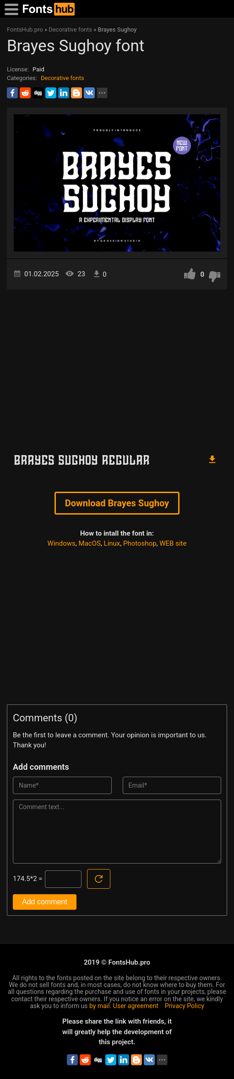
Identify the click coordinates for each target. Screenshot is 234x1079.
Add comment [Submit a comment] (44, 902)
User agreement (135, 1005)
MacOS (90, 543)
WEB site (172, 543)
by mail (99, 1005)
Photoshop (140, 543)
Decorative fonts (62, 78)
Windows (62, 543)
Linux (112, 543)
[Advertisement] (117, 367)
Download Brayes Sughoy (117, 503)
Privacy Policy (184, 1005)
